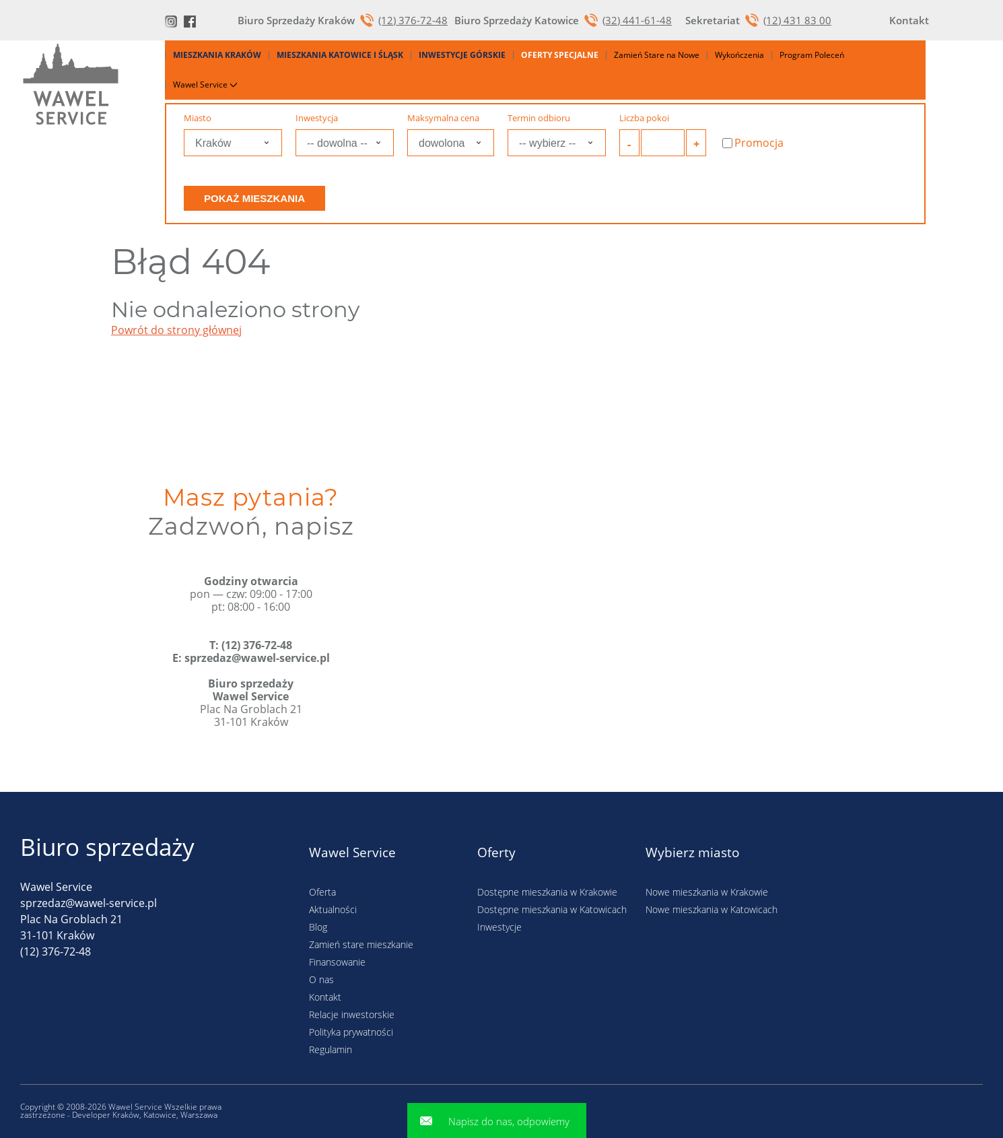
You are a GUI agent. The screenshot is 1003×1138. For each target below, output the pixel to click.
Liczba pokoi (644, 118)
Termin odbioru (539, 118)
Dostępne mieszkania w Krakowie (547, 891)
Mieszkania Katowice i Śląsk (340, 55)
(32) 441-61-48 (637, 20)
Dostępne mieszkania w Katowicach (552, 909)
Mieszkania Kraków (217, 55)
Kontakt (325, 997)
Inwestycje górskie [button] (462, 55)
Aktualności (333, 909)
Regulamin (330, 1049)
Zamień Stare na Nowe (656, 55)
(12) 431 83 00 (797, 20)
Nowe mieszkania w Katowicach (711, 909)
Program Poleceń (812, 55)
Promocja (753, 143)
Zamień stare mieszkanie (361, 944)
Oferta (322, 891)
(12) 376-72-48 (413, 20)
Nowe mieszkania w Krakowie (707, 891)
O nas (321, 979)
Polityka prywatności (351, 1032)
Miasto (197, 118)
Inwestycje (499, 927)
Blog (318, 927)
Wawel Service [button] (204, 85)
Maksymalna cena (443, 118)
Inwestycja (317, 118)
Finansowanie (337, 962)
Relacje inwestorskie (351, 1014)
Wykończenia (739, 55)
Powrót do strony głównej (176, 330)
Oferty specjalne (559, 55)
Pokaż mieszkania (254, 198)
